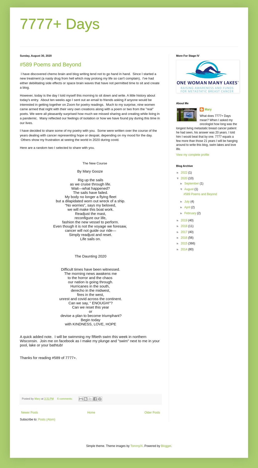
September (192, 183)
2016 (184, 237)
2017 (184, 232)
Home (91, 412)
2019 (184, 220)
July (187, 201)
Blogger (166, 446)
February (190, 213)
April (187, 207)
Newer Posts (29, 412)
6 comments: (65, 398)
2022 (184, 172)
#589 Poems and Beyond (50, 64)
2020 (184, 178)
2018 (184, 226)
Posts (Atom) (46, 419)
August (189, 189)
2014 (184, 249)
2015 (184, 243)
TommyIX (136, 446)
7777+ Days (60, 24)
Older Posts (152, 412)
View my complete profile (192, 154)
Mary (208, 109)
